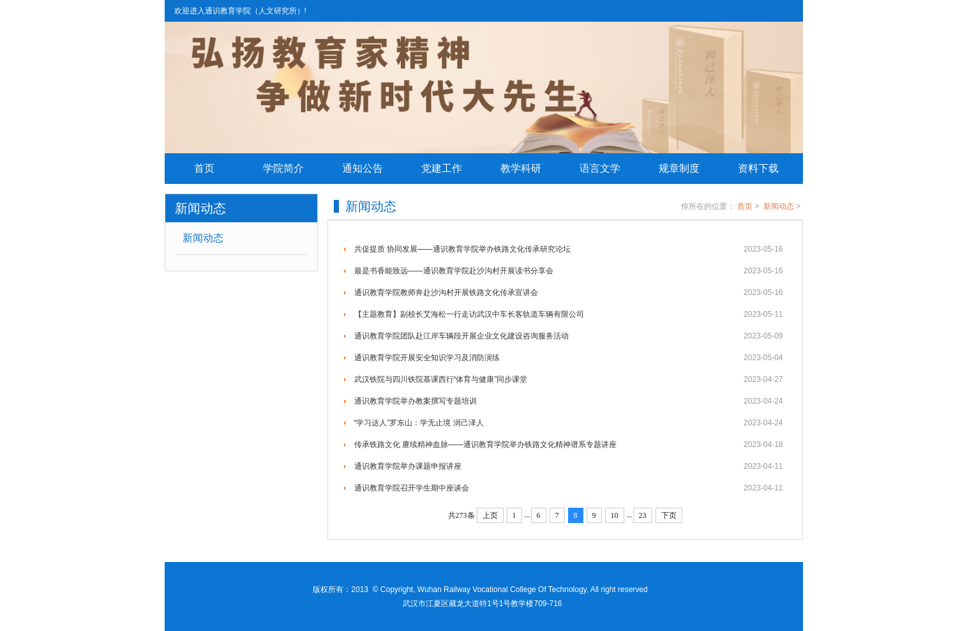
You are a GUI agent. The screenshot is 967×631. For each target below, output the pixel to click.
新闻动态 (203, 237)
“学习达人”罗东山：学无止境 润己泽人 (568, 423)
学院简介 (283, 168)
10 (614, 515)
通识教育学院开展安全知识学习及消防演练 (568, 358)
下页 (669, 515)
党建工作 (441, 168)
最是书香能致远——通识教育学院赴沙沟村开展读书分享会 (568, 271)
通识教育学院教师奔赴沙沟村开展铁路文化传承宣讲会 (568, 292)
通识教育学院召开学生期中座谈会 (568, 488)
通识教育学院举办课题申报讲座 (568, 466)
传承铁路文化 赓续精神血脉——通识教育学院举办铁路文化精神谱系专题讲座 (568, 444)
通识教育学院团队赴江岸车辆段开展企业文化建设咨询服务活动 (568, 336)
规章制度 (679, 168)
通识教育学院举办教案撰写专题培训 (568, 401)
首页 (204, 168)
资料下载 (758, 168)
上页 (490, 515)
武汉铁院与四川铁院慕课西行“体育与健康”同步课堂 (568, 379)
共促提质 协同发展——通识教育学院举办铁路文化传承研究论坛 (568, 249)
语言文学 (600, 168)
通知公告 (362, 168)
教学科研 (520, 168)
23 (643, 515)
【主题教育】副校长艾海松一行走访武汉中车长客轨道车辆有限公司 (568, 314)
